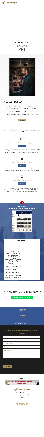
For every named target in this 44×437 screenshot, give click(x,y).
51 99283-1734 (22, 397)
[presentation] (12, 361)
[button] (22, 120)
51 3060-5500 (22, 395)
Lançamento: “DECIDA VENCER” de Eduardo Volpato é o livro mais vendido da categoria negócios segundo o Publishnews (13, 257)
